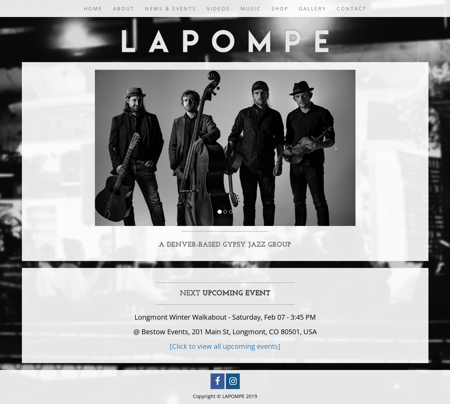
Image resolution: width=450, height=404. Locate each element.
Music (250, 8)
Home (93, 8)
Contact (352, 8)
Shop (279, 8)
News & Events (170, 8)
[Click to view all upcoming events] (225, 346)
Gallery (312, 8)
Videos (218, 8)
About (123, 8)
